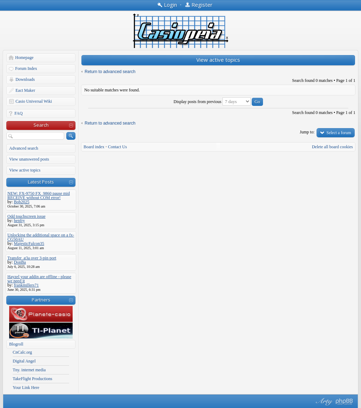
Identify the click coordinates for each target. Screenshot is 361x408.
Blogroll (16, 344)
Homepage (24, 57)
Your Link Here (26, 387)
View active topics (25, 170)
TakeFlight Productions (32, 378)
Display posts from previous (218, 101)
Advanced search (23, 148)
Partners (41, 299)
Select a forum (338, 132)
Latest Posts (41, 182)
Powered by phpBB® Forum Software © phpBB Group (344, 402)
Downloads (25, 79)
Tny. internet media (29, 369)
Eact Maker (25, 90)
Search (41, 125)
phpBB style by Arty (323, 402)
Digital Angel (24, 361)
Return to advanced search (110, 71)
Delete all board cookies (332, 146)
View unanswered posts (29, 159)
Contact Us (117, 146)
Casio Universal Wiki (34, 101)
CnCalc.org (22, 352)
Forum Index (26, 68)
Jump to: (307, 132)
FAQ (18, 113)
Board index (94, 146)
